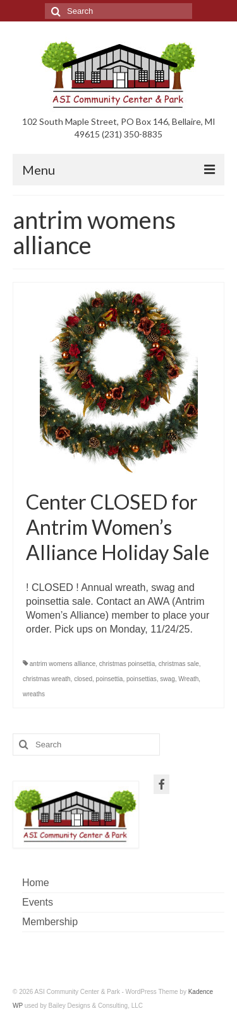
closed (83, 678)
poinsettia (109, 678)
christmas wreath (47, 678)
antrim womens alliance (63, 663)
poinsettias (141, 678)
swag (167, 678)
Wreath (188, 678)
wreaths (34, 694)
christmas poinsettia (127, 663)
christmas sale (179, 663)
